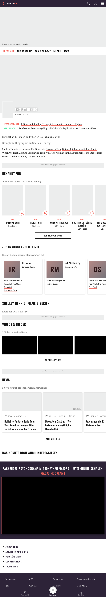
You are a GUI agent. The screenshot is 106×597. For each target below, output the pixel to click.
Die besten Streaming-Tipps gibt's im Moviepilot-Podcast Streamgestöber (57, 128)
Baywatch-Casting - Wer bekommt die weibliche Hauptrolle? (58, 424)
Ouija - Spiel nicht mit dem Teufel (79, 149)
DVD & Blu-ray (43, 51)
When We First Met (12, 152)
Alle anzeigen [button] (53, 438)
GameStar (33, 585)
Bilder (57, 51)
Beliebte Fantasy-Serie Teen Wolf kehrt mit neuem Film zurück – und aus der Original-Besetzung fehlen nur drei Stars (21, 424)
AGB (31, 579)
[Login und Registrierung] (95, 3)
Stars (11, 44)
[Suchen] (88, 3)
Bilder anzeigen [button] (53, 359)
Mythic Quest (52, 284)
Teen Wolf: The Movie (12, 284)
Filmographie (24, 51)
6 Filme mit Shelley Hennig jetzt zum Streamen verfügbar (51, 124)
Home (4, 44)
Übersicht (8, 51)
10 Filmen (20, 136)
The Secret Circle (36, 156)
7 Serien (34, 136)
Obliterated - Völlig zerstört (82, 224)
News (66, 51)
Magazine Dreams (53, 473)
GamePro (57, 585)
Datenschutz (59, 579)
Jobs (7, 585)
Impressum (11, 579)
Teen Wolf (45, 152)
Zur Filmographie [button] (53, 235)
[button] (25, 593)
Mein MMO (82, 585)
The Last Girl (35, 222)
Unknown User (53, 149)
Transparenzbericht (86, 579)
